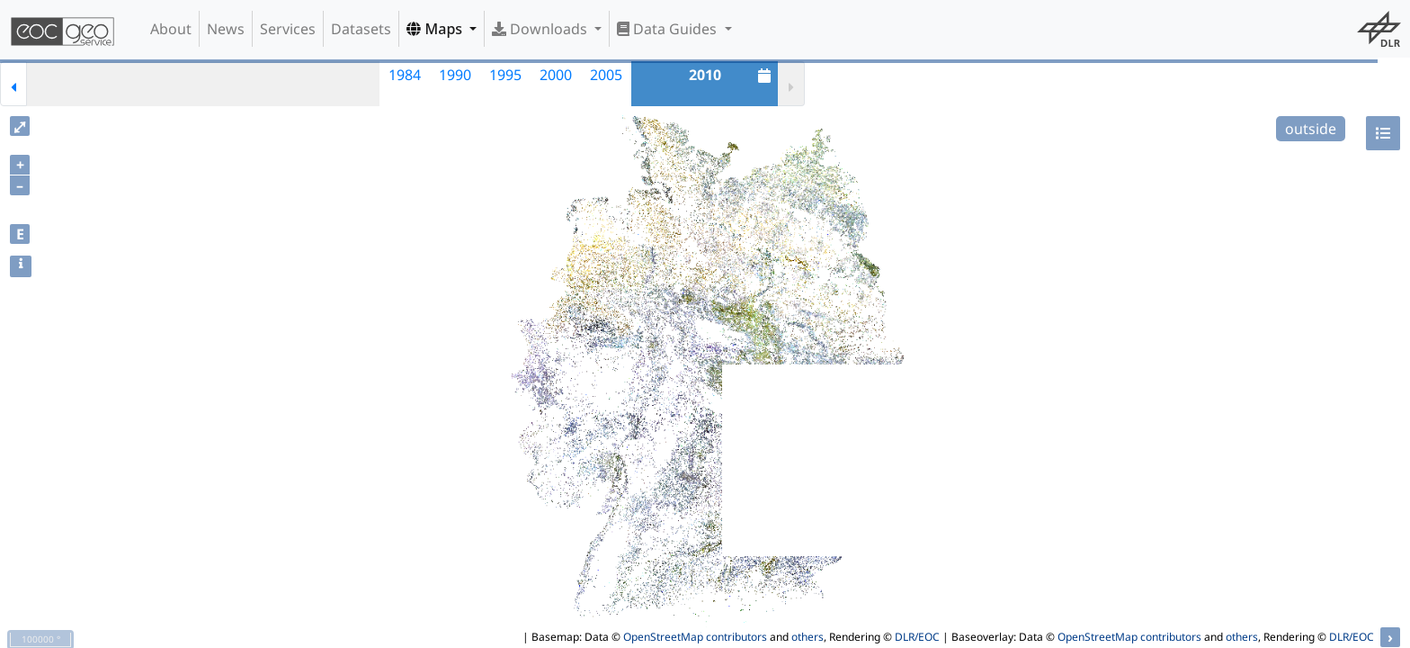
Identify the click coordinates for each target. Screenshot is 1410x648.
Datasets (361, 29)
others (807, 636)
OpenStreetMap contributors (695, 636)
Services (288, 29)
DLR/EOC (917, 636)
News (226, 29)
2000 (556, 75)
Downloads (541, 29)
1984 (404, 75)
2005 (606, 75)
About (171, 29)
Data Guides (668, 29)
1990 (455, 75)
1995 (505, 75)
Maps (436, 29)
